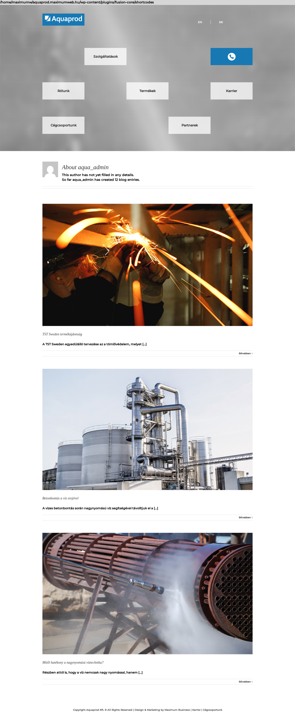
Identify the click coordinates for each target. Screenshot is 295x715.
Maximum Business (177, 709)
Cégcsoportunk (212, 709)
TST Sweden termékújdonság (62, 334)
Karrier (196, 709)
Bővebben (245, 353)
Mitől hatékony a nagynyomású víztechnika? (73, 662)
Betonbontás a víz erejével (60, 498)
